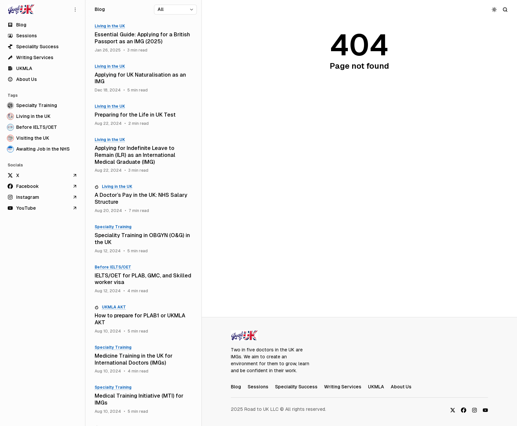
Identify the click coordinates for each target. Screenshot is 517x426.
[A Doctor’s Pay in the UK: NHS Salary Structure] (143, 198)
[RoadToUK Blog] (21, 9)
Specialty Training (113, 227)
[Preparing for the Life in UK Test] (143, 115)
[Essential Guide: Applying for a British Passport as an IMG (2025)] (143, 38)
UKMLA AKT (114, 307)
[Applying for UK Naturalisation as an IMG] (143, 78)
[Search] (505, 9)
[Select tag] (175, 10)
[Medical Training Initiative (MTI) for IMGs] (143, 399)
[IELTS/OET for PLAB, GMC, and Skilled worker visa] (143, 279)
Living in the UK (110, 26)
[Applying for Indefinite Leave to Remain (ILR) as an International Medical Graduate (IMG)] (143, 155)
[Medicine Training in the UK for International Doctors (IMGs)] (143, 359)
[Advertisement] (359, 203)
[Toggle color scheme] (494, 9)
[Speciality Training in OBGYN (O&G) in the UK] (143, 239)
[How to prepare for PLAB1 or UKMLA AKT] (143, 319)
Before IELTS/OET (113, 267)
